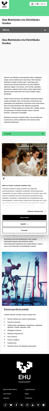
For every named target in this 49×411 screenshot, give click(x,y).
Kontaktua (28, 398)
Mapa (27, 394)
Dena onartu (24, 217)
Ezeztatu (25, 230)
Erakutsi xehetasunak (35, 211)
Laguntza (6, 398)
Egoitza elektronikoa (10, 389)
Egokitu (24, 224)
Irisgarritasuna (30, 389)
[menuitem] (43, 4)
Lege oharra (7, 394)
